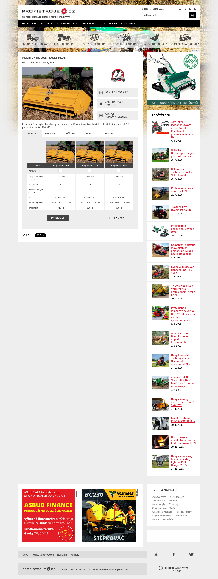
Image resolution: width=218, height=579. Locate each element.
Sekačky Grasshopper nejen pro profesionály (182, 153)
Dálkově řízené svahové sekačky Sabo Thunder (181, 172)
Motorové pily (159, 504)
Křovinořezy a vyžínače (163, 508)
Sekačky (173, 500)
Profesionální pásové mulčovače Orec (182, 228)
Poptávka (109, 133)
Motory (155, 519)
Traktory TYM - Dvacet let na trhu (181, 208)
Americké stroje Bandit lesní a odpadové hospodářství (180, 337)
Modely (32, 133)
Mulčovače (181, 515)
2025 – (174, 569)
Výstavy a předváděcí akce (118, 23)
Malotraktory (158, 500)
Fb (174, 554)
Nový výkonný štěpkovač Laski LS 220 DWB (182, 402)
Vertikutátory (177, 496)
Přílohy (70, 133)
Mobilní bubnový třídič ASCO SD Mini (183, 419)
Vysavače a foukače (162, 511)
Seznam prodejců (67, 23)
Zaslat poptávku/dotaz (113, 115)
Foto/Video (51, 133)
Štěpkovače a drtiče (162, 515)
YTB (156, 555)
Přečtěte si (90, 23)
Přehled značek (42, 23)
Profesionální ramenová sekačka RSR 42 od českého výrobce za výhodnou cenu (183, 314)
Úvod (25, 23)
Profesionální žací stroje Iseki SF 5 (182, 189)
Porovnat (34, 170)
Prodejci (90, 133)
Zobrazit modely (113, 92)
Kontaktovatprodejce (111, 103)
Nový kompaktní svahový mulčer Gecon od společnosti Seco (181, 359)
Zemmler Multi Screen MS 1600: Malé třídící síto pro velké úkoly (183, 381)
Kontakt (75, 554)
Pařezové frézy (184, 511)
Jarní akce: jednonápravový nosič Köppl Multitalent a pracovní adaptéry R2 (182, 129)
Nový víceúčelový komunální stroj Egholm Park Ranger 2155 (182, 460)
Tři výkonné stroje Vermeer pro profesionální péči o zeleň (183, 290)
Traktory (173, 504)
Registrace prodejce (43, 554)
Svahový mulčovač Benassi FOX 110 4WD (182, 270)
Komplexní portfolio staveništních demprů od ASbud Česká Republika (183, 249)
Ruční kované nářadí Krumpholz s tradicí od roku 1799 (183, 440)
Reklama (62, 554)
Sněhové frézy (159, 496)
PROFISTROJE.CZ (48, 11)
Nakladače (168, 519)
